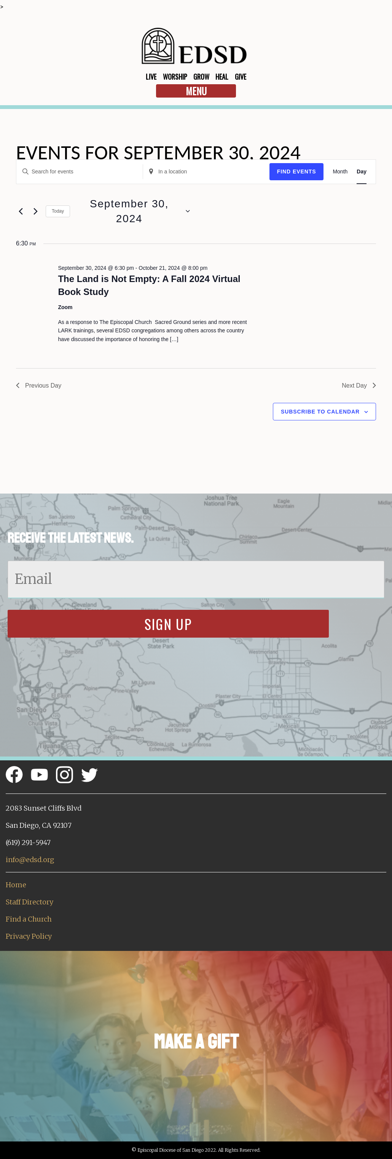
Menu (196, 91)
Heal (221, 77)
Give (240, 77)
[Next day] (35, 211)
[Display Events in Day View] (362, 172)
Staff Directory (29, 902)
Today (58, 211)
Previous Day (38, 385)
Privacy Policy (29, 936)
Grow (201, 77)
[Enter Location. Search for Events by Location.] (206, 172)
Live (151, 77)
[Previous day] (20, 211)
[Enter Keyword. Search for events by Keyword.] (79, 172)
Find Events (296, 171)
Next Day (359, 385)
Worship (175, 77)
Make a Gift (196, 1042)
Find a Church (29, 919)
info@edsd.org (30, 859)
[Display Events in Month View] (340, 172)
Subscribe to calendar (320, 412)
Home (16, 884)
